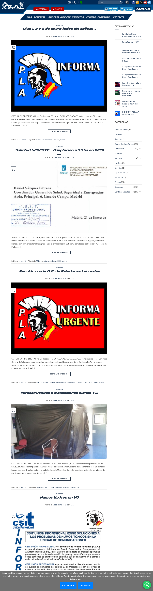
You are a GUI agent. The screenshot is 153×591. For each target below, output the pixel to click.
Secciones (40, 17)
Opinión (118, 168)
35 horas (39, 261)
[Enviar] (120, 2)
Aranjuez (118, 139)
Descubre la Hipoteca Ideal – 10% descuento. (131, 93)
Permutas (119, 177)
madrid (62, 140)
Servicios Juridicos (59, 17)
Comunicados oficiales (124, 144)
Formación (104, 17)
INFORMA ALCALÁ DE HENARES (130, 113)
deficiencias (40, 487)
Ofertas (91, 17)
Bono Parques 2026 (130, 42)
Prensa (118, 182)
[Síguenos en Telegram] (149, 2)
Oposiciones (120, 172)
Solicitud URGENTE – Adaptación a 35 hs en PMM (59, 150)
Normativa (78, 17)
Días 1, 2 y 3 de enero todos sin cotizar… (59, 29)
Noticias (118, 163)
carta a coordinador (50, 261)
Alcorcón (118, 134)
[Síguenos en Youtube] (145, 2)
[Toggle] (140, 148)
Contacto (118, 17)
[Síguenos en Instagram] (137, 2)
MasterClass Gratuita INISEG (131, 59)
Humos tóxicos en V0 (59, 498)
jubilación (56, 140)
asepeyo (46, 382)
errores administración (44, 140)
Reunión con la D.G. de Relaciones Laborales (59, 271)
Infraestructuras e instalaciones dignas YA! (59, 393)
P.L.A (29, 17)
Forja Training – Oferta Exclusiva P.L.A (131, 84)
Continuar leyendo (59, 131)
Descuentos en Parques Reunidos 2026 (130, 103)
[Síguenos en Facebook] (133, 2)
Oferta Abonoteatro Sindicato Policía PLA (131, 51)
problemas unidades (62, 487)
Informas (118, 153)
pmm (90, 382)
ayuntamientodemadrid (58, 382)
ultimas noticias (98, 382)
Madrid (59, 25)
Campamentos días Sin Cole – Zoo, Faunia (131, 67)
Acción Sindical (121, 129)
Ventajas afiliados (122, 192)
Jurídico (118, 158)
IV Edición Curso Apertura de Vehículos (131, 35)
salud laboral (74, 487)
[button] (127, 2)
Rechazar (68, 585)
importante (71, 382)
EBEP (59, 261)
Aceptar (86, 585)
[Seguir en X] (141, 2)
